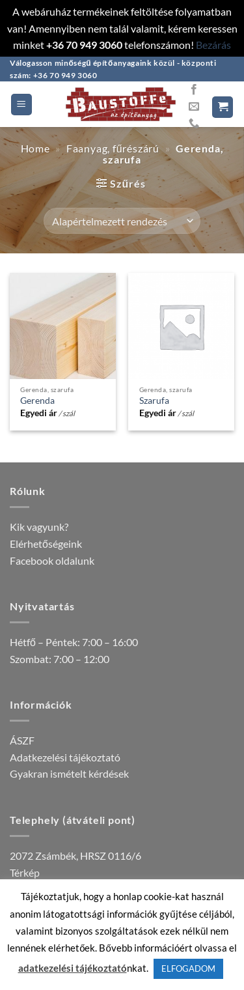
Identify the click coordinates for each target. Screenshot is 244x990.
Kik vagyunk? (39, 526)
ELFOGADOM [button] (188, 968)
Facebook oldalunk (52, 560)
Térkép (25, 872)
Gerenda (37, 400)
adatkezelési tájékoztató (72, 968)
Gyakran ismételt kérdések (69, 773)
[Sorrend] (122, 221)
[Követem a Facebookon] (194, 90)
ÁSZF (22, 740)
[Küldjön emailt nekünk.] (194, 107)
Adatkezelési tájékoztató (65, 757)
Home (35, 148)
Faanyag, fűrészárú (112, 148)
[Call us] (194, 124)
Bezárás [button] (213, 44)
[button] (21, 104)
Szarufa (154, 400)
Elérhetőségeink (46, 543)
